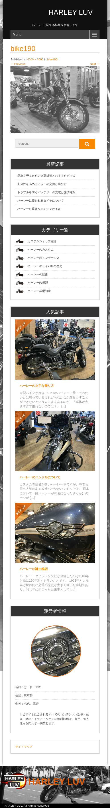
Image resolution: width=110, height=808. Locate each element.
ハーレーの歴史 (38, 274)
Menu (17, 34)
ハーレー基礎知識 (39, 291)
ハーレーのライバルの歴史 (45, 266)
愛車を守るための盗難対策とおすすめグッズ (46, 175)
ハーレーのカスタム (41, 249)
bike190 (52, 59)
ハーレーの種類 (38, 282)
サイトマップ (24, 746)
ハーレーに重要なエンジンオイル (39, 209)
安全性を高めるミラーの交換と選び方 (42, 184)
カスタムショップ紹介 (42, 241)
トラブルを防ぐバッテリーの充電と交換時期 (46, 192)
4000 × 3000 (35, 59)
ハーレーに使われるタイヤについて (40, 200)
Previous (17, 64)
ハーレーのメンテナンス (43, 257)
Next (95, 64)
